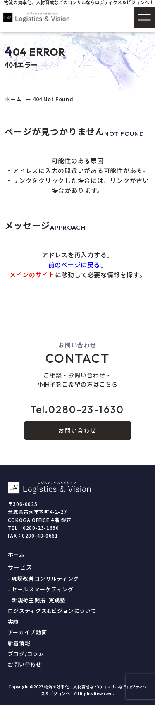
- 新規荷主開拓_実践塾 (37, 600)
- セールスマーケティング (40, 589)
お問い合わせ (77, 430)
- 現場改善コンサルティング (43, 578)
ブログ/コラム (26, 653)
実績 (13, 621)
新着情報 (19, 643)
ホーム (13, 99)
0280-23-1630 (77, 409)
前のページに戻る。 (77, 264)
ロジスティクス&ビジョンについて (52, 610)
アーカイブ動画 (27, 632)
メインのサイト (32, 274)
